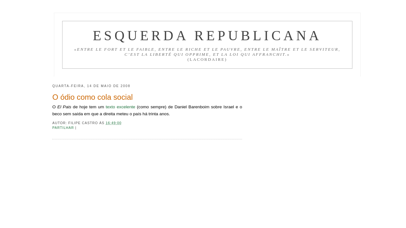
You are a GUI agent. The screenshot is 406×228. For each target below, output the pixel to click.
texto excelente (120, 106)
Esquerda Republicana (207, 35)
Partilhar (63, 128)
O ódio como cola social (92, 97)
